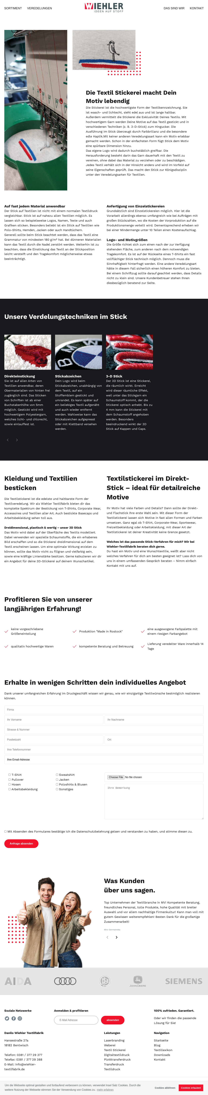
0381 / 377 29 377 (29, 1061)
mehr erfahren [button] (105, 1089)
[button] (116, 944)
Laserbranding (114, 1047)
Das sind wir (174, 8)
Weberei (109, 1052)
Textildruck (112, 1076)
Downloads (162, 1061)
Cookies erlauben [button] (191, 1088)
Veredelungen (39, 8)
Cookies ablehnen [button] (165, 1088)
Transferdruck (114, 1071)
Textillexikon (163, 1056)
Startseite (161, 1047)
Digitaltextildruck (116, 1061)
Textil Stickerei (115, 1056)
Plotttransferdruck (117, 1066)
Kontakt (197, 8)
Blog (157, 1052)
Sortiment (13, 8)
